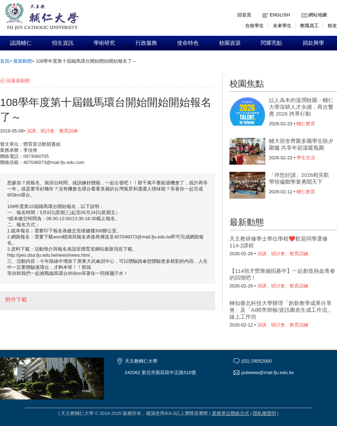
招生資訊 (62, 43)
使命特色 (188, 43)
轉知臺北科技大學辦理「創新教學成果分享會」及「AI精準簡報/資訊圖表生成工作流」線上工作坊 (281, 310)
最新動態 (22, 61)
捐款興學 (313, 43)
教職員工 (309, 25)
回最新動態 (18, 80)
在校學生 (254, 25)
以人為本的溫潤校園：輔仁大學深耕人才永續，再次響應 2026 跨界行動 (301, 107)
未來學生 (282, 25)
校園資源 (230, 43)
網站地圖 (317, 15)
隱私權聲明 (264, 413)
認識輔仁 (21, 43)
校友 (332, 25)
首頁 (4, 61)
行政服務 (146, 43)
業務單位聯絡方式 (230, 413)
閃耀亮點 (271, 43)
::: (303, 9)
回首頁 (244, 15)
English (280, 15)
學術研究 (104, 43)
